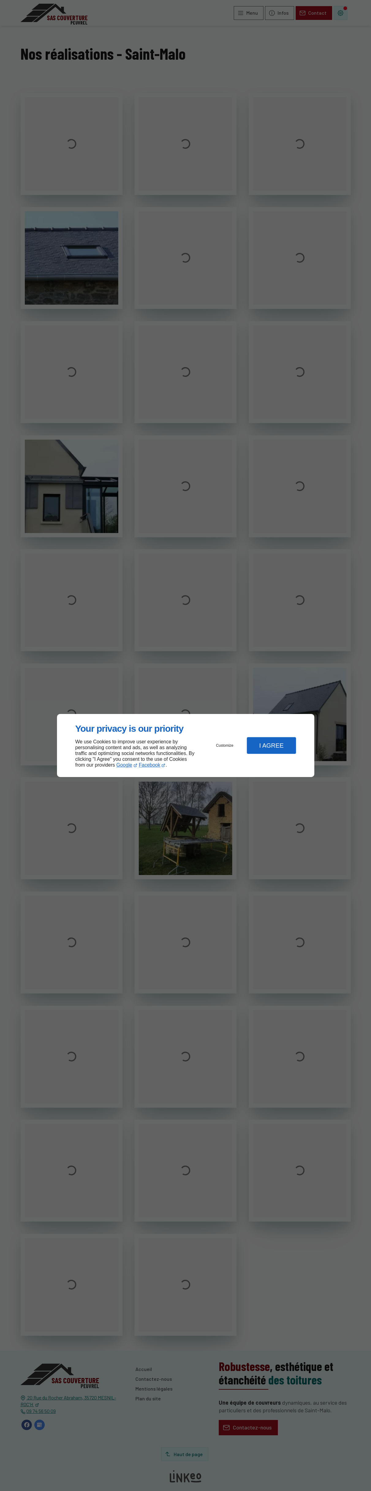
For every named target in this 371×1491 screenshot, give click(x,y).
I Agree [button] (271, 745)
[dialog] (185, 745)
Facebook (149, 765)
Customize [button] (224, 745)
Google (124, 765)
